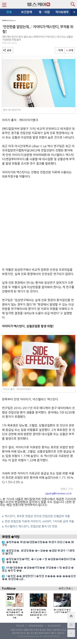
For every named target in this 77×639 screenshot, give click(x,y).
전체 (9, 12)
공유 (7, 50)
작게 (60, 50)
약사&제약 (61, 12)
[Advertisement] (38, 223)
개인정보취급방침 (35, 626)
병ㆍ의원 (44, 12)
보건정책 (26, 12)
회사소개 (20, 626)
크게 (69, 50)
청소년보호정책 (54, 626)
